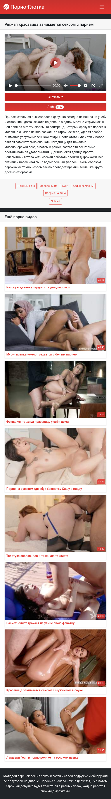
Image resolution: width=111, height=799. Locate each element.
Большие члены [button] (83, 185)
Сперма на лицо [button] (55, 193)
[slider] (33, 85)
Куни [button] (65, 185)
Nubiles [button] (55, 201)
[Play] (10, 85)
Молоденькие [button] (48, 185)
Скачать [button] (54, 97)
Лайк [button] (55, 107)
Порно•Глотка (23, 7)
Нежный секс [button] (26, 185)
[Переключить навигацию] (102, 7)
